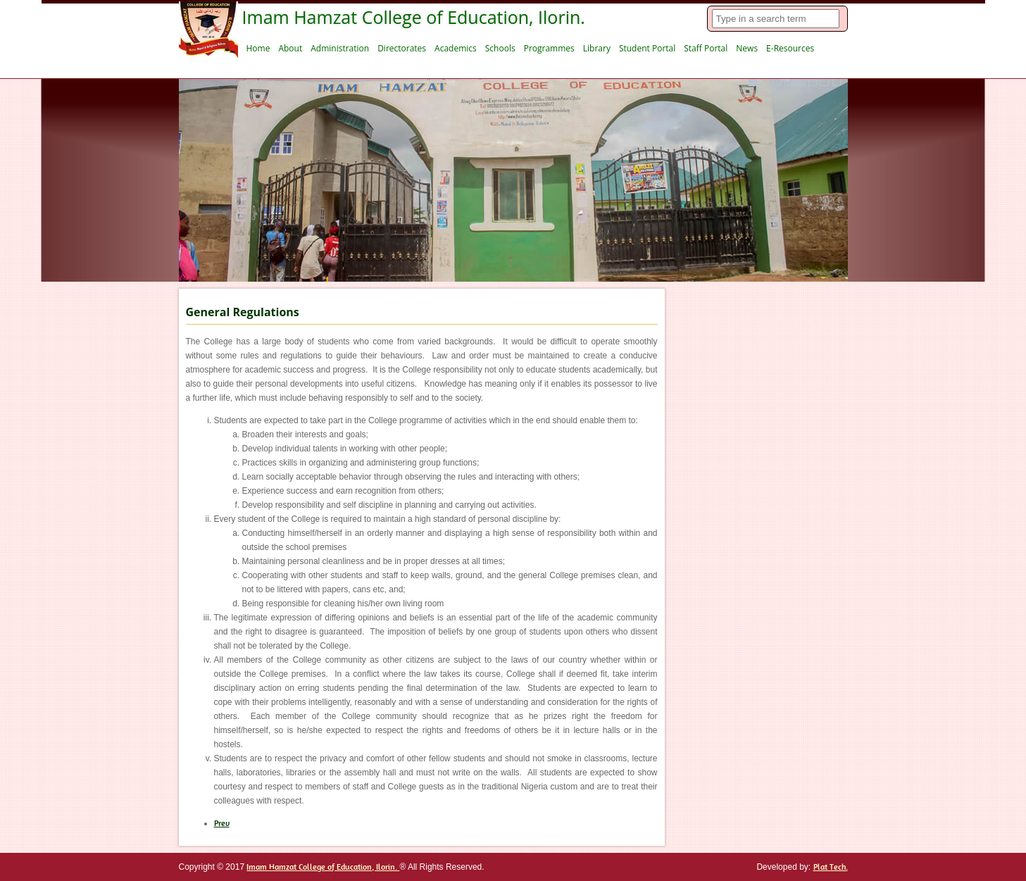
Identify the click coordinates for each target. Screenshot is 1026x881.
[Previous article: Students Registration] (222, 823)
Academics (455, 48)
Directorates (401, 48)
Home (258, 48)
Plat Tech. (830, 867)
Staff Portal (705, 48)
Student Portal (647, 48)
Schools (500, 48)
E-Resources (790, 48)
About (290, 48)
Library (597, 48)
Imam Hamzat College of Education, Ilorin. (322, 867)
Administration (340, 48)
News (747, 48)
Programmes (549, 48)
